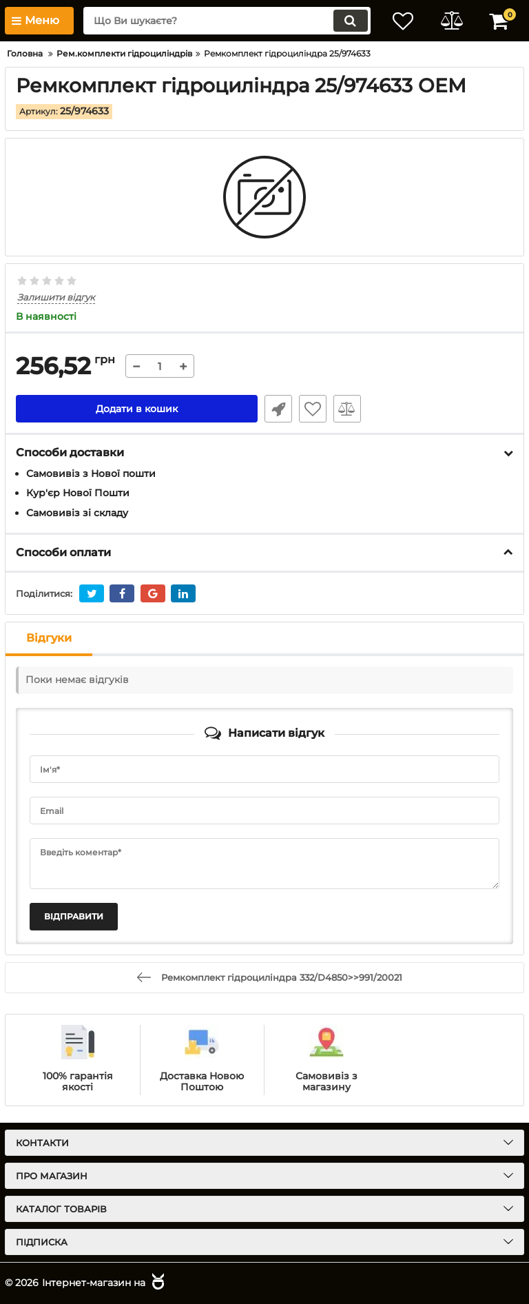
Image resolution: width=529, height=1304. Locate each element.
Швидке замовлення (278, 408)
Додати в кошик (137, 409)
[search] (226, 20)
